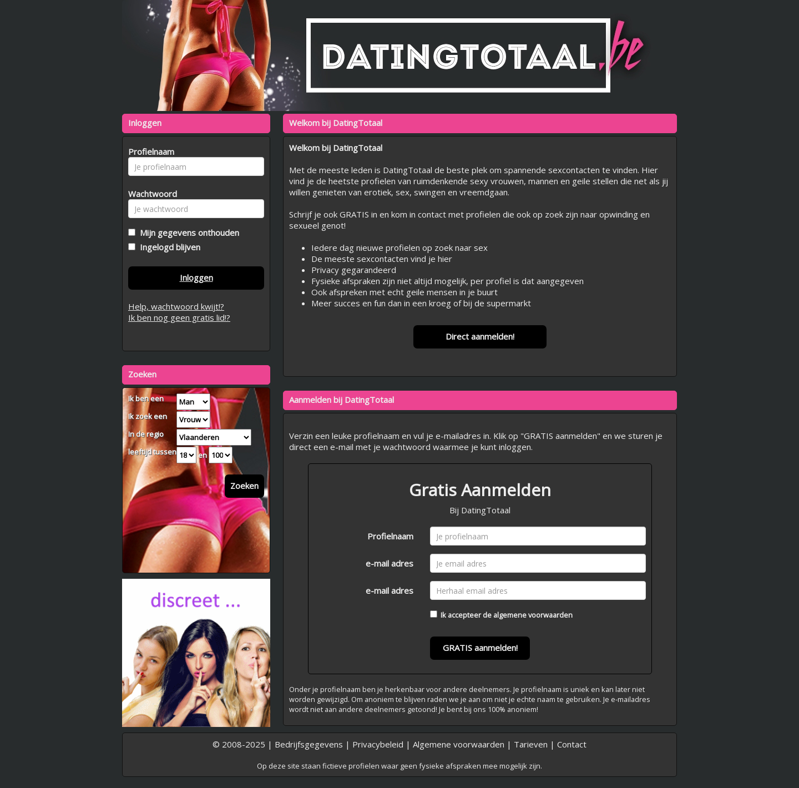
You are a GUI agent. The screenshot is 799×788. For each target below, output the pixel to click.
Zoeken (244, 485)
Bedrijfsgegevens (309, 744)
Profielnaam (390, 536)
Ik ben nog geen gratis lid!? (179, 317)
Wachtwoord (149, 193)
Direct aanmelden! (480, 336)
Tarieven (531, 744)
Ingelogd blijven (167, 246)
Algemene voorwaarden (458, 744)
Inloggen (196, 277)
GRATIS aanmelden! (480, 647)
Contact (571, 744)
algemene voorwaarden (533, 615)
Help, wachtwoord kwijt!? (176, 306)
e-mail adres (389, 563)
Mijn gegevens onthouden (187, 232)
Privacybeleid (377, 744)
